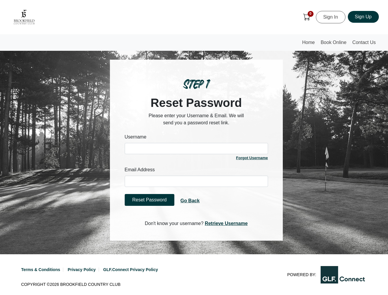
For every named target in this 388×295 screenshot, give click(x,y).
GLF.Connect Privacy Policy (130, 269)
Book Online (333, 42)
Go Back (189, 200)
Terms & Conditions (40, 269)
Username (136, 136)
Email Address (140, 169)
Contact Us (364, 42)
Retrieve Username (226, 223)
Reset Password (149, 199)
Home (310, 44)
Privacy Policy (82, 269)
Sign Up (363, 16)
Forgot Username (252, 158)
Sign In (330, 16)
